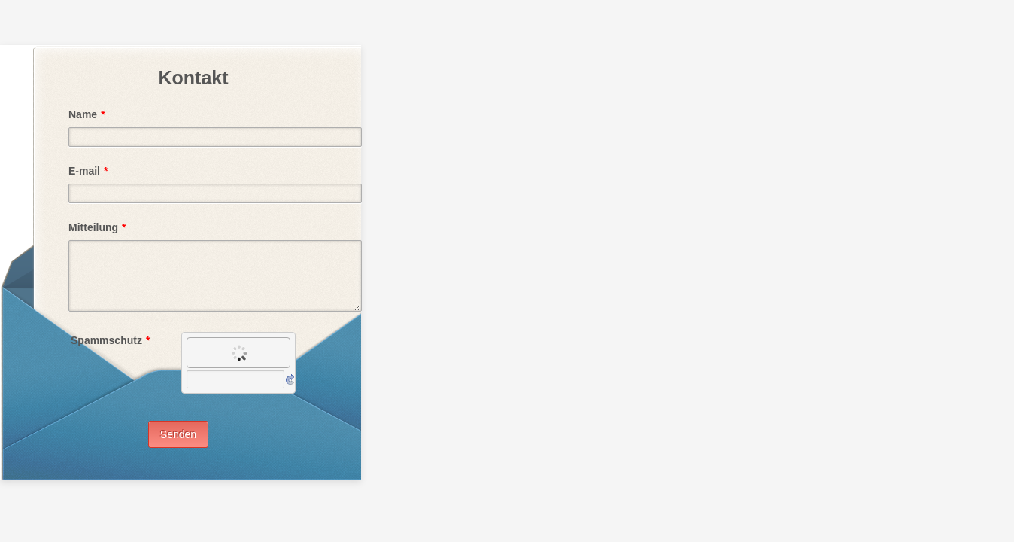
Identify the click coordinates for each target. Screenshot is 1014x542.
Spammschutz (110, 340)
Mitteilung (97, 227)
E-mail (88, 171)
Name (86, 114)
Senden (178, 434)
